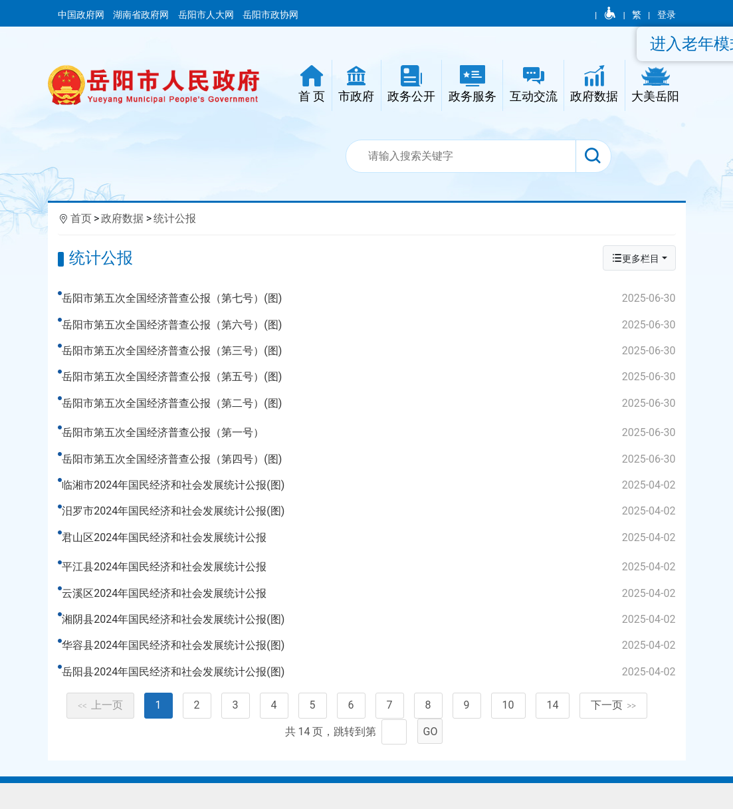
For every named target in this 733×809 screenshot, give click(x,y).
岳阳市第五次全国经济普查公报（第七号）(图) (370, 298)
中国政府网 (82, 14)
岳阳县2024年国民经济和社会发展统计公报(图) (370, 693)
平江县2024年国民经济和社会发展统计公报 (370, 588)
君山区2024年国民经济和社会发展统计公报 (370, 548)
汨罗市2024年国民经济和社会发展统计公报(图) (370, 522)
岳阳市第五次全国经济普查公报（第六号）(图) (370, 325)
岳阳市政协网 (270, 14)
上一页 (100, 737)
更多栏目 (635, 258)
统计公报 (175, 218)
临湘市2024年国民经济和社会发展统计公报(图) (370, 496)
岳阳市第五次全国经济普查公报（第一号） (370, 443)
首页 (81, 218)
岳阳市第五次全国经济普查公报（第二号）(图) (370, 403)
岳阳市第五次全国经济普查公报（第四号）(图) (370, 469)
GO (430, 762)
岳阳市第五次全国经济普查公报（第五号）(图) (370, 377)
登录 (666, 14)
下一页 (613, 737)
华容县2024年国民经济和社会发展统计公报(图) (370, 667)
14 (553, 737)
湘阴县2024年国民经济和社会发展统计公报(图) (370, 640)
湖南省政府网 (142, 14)
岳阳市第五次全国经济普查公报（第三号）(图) (370, 351)
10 (508, 737)
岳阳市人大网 (207, 14)
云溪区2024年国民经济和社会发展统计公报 (370, 614)
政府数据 (122, 218)
